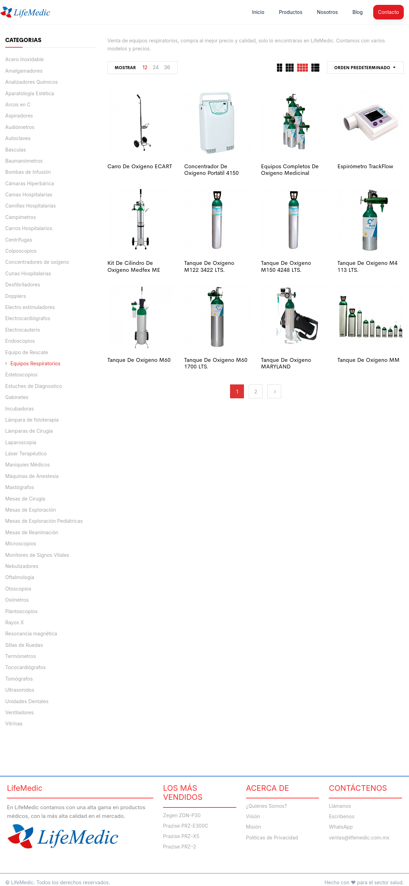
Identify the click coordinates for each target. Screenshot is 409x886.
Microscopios (20, 543)
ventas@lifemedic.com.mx (359, 837)
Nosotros (327, 12)
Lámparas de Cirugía (29, 431)
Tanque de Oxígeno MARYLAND (286, 363)
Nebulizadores (22, 566)
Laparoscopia (20, 442)
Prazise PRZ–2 (179, 847)
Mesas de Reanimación (31, 532)
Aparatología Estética (29, 93)
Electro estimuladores (30, 307)
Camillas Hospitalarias (30, 206)
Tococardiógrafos (25, 667)
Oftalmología (19, 577)
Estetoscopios (21, 374)
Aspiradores (19, 116)
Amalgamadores (23, 71)
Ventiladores (19, 712)
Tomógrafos (19, 679)
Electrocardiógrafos (27, 318)
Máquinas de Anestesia (32, 476)
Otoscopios (18, 589)
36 (167, 67)
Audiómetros (19, 127)
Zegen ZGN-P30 (182, 815)
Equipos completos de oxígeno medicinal (290, 170)
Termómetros (20, 656)
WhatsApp (341, 827)
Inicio (258, 12)
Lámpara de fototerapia (32, 420)
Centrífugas (18, 240)
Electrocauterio (22, 330)
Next (274, 391)
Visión (253, 816)
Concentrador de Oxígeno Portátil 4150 (211, 170)
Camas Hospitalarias (28, 194)
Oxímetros (17, 600)
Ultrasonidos (19, 690)
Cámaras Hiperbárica (29, 183)
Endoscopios (20, 341)
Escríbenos (341, 816)
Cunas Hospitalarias (28, 273)
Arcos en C (18, 104)
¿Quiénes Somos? (266, 806)
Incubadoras (19, 409)
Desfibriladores (22, 284)
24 (156, 67)
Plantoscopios (21, 611)
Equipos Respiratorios (35, 363)
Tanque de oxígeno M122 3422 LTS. (209, 266)
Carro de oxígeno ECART (139, 166)
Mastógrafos (19, 487)
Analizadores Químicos (31, 82)
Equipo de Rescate (26, 352)
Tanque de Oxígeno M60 (139, 360)
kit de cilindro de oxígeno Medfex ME (133, 266)
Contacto (388, 12)
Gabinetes (16, 397)
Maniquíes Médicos (27, 465)
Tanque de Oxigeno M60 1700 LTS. (215, 363)
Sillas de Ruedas (24, 645)
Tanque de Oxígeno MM (368, 360)
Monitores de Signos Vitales (37, 555)
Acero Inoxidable (24, 59)
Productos (290, 12)
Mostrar (125, 68)
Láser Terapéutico (26, 453)
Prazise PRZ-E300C (185, 826)
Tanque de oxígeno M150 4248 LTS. (286, 266)
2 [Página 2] (255, 391)
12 (144, 67)
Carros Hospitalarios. (29, 228)
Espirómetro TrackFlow (365, 166)
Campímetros (20, 217)
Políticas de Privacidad (272, 837)
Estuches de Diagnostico (33, 386)
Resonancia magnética (31, 633)
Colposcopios (21, 251)
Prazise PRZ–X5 (181, 836)
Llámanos (340, 806)
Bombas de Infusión (28, 172)
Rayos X (14, 622)
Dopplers (15, 296)
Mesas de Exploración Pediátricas (44, 521)
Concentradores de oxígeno (37, 262)
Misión (253, 827)
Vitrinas (14, 723)
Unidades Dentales (27, 701)
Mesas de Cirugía (25, 499)
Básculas (15, 150)
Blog (357, 12)
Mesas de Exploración (30, 510)
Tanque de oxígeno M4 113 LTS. (367, 266)
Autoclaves (18, 138)
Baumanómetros (24, 161)
